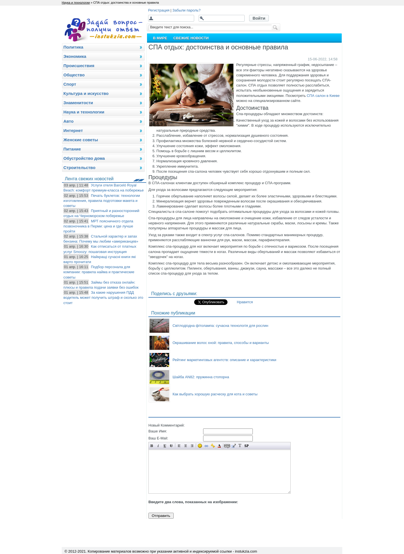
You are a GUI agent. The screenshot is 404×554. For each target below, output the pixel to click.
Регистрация (158, 10)
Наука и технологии (76, 2)
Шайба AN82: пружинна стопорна (201, 377)
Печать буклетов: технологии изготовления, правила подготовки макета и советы (101, 200)
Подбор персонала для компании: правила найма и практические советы (98, 272)
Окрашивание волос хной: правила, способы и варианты (221, 343)
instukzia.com (246, 551)
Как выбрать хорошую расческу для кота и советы (215, 394)
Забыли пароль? (187, 10)
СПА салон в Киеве (323, 96)
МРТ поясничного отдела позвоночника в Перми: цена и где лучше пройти (98, 226)
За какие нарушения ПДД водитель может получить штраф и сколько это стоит (103, 297)
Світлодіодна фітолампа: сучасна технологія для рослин (220, 325)
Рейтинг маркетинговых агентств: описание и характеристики (224, 360)
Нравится (245, 302)
